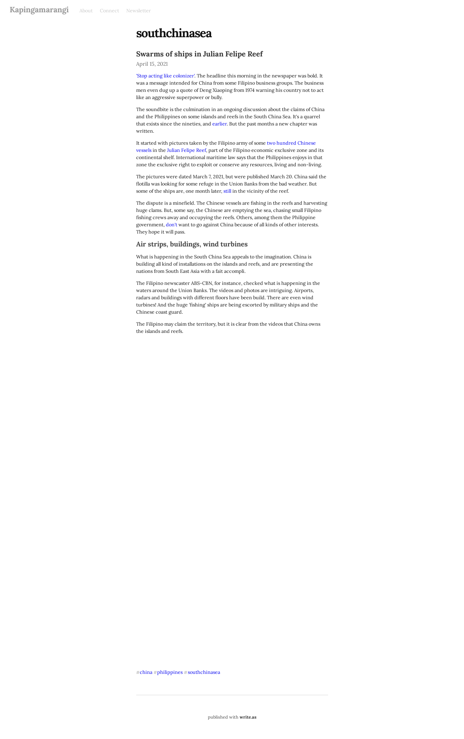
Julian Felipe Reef (186, 150)
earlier (219, 124)
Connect (109, 11)
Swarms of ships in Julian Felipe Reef (199, 54)
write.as (248, 717)
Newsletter (138, 11)
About (86, 11)
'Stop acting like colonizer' (165, 76)
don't (171, 225)
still (227, 191)
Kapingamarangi (39, 9)
